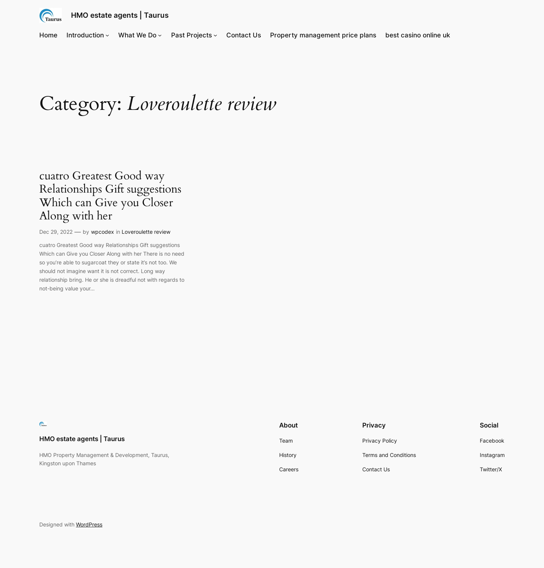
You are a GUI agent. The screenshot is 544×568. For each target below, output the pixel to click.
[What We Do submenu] (160, 35)
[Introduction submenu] (107, 35)
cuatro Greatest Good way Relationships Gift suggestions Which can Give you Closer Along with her (110, 196)
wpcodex (102, 231)
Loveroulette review (146, 231)
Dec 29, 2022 (56, 231)
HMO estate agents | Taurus (119, 15)
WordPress (89, 524)
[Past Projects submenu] (215, 35)
